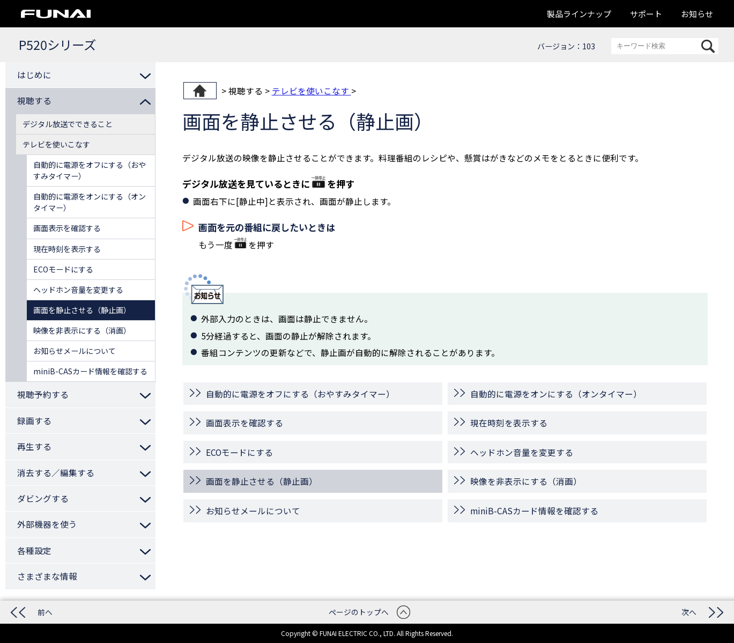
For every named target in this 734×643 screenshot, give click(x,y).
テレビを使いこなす (311, 91)
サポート (646, 13)
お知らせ (697, 13)
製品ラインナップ (579, 13)
